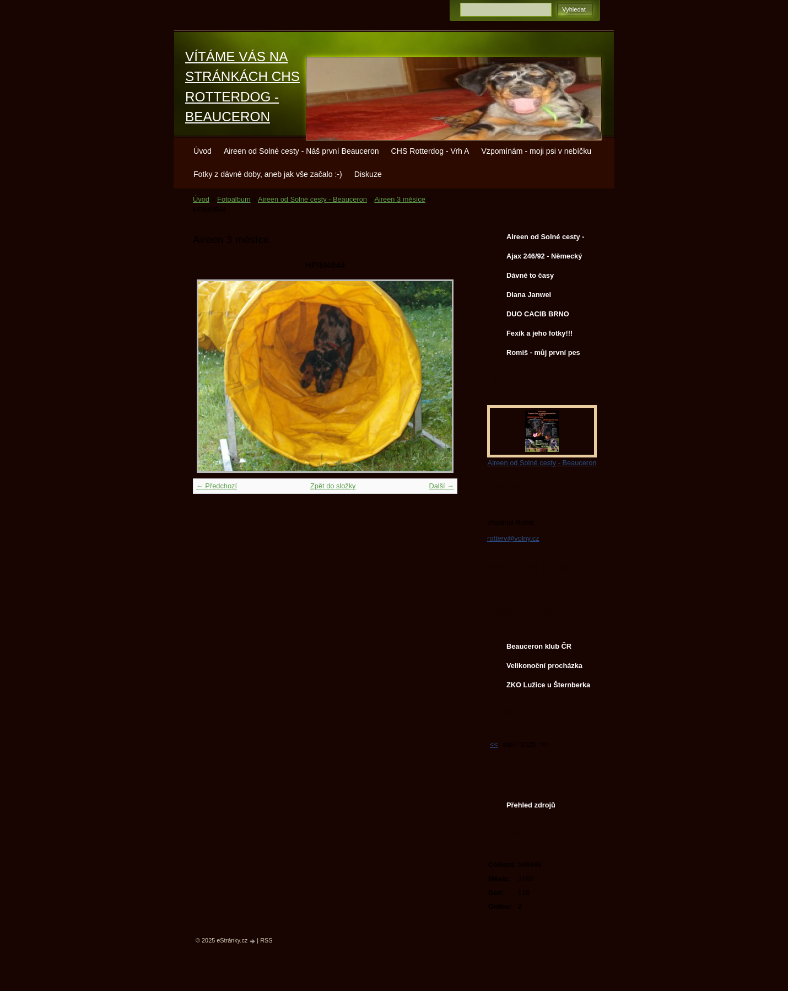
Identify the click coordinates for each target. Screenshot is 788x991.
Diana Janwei (528, 294)
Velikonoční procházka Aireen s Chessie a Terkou (544, 668)
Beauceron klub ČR (538, 646)
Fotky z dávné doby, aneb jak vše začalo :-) (267, 174)
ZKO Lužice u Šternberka (548, 685)
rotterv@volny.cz (513, 538)
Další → (441, 486)
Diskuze (368, 174)
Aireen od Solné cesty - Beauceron (312, 199)
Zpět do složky (333, 486)
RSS (266, 940)
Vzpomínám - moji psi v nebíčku (536, 151)
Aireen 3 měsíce (399, 199)
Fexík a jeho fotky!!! (539, 333)
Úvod (202, 151)
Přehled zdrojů (530, 805)
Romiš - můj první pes (543, 352)
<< (494, 744)
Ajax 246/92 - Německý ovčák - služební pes (544, 258)
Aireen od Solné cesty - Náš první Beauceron (301, 151)
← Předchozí (216, 486)
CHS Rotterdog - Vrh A (430, 151)
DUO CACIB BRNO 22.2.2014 (537, 316)
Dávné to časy (530, 275)
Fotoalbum (233, 199)
